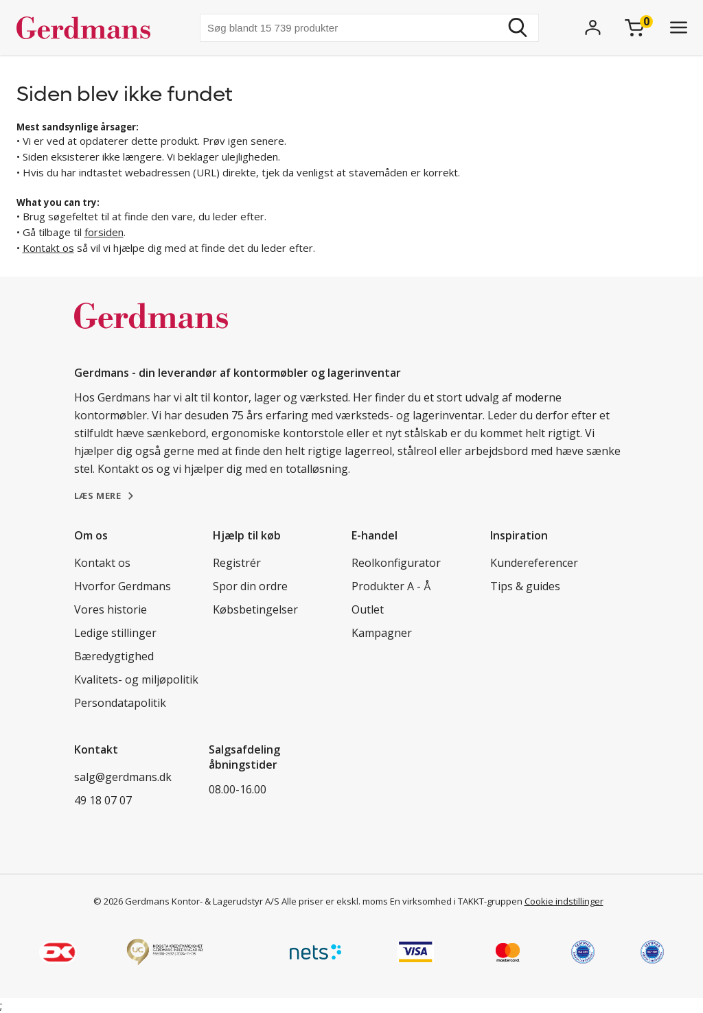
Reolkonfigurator (396, 562)
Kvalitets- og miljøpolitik (136, 679)
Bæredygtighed (114, 656)
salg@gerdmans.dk (123, 776)
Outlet (368, 609)
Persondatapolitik (120, 702)
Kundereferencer (534, 562)
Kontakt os (48, 248)
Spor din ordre (250, 586)
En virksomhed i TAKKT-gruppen (456, 901)
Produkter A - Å (391, 586)
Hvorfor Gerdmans (122, 586)
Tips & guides (525, 586)
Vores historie (110, 609)
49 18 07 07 (103, 800)
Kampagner (382, 632)
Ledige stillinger (115, 632)
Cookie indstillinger (564, 901)
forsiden (104, 232)
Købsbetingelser (255, 609)
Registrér (237, 562)
